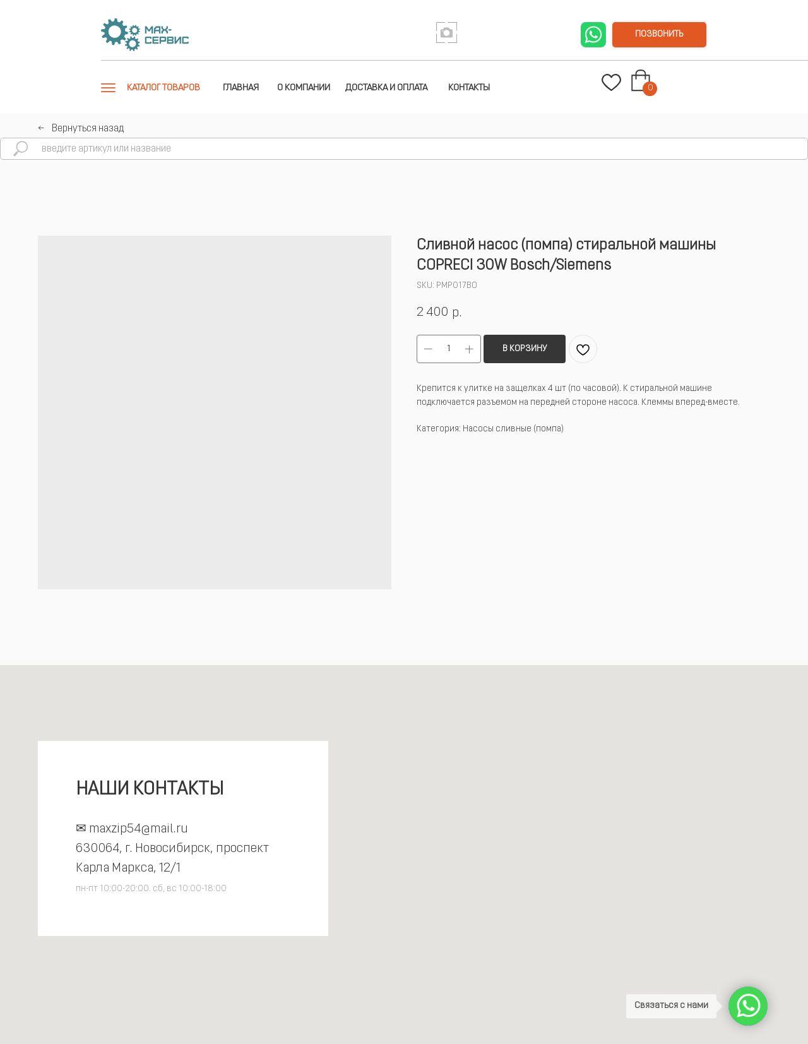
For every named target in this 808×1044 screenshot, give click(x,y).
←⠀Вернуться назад (81, 129)
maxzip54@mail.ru (138, 829)
